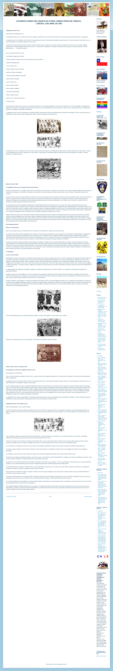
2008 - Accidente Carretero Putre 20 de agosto (102, 464)
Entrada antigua (88, 496)
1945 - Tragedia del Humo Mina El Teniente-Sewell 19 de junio (102, 400)
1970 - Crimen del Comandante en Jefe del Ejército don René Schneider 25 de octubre (102, 516)
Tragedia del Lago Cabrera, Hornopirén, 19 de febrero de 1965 (102, 325)
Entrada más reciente (11, 496)
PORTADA (99, 291)
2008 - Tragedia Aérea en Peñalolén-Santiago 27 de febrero (102, 454)
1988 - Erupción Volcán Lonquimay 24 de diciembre (102, 446)
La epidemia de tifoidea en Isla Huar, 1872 (101, 302)
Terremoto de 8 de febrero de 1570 (102, 298)
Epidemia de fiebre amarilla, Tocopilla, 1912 (102, 316)
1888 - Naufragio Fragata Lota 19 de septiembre (102, 369)
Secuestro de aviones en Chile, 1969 (102, 330)
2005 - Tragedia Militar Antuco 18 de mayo (102, 450)
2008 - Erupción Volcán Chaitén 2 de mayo (102, 460)
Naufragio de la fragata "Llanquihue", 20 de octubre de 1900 (102, 311)
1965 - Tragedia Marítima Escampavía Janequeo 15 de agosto (101, 423)
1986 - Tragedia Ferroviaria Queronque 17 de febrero (102, 440)
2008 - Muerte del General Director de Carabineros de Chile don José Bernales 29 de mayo (102, 500)
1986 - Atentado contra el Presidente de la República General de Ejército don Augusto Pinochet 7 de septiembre (102, 547)
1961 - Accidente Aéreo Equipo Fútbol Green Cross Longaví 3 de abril (102, 417)
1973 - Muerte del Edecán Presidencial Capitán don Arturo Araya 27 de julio (102, 531)
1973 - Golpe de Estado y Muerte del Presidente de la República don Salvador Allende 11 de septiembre (102, 539)
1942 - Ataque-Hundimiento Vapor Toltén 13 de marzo (102, 390)
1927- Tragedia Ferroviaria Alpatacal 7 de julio (102, 386)
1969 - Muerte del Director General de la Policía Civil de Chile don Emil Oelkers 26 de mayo (102, 492)
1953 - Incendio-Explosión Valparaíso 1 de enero (101, 406)
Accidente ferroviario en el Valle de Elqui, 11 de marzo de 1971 (102, 335)
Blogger (65, 664)
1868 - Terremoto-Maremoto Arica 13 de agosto (102, 364)
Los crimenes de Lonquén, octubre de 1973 (102, 345)
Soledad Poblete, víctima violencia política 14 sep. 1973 (102, 340)
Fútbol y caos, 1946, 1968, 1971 (102, 349)
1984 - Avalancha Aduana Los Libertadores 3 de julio (102, 435)
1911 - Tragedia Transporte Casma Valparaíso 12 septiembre (102, 378)
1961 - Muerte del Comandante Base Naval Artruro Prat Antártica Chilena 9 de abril (102, 477)
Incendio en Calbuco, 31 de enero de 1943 (101, 320)
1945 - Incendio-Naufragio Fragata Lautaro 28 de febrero (102, 395)
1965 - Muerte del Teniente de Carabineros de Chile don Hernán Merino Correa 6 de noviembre (102, 484)
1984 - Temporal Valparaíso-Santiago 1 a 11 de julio (102, 429)
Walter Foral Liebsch (101, 656)
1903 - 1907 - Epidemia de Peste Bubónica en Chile (102, 373)
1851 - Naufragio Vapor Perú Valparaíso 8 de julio (102, 359)
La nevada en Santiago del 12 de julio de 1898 (102, 306)
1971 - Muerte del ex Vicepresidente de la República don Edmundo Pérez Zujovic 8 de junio (102, 524)
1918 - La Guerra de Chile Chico (102, 382)
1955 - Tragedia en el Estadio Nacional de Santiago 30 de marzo (102, 411)
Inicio (50, 496)
